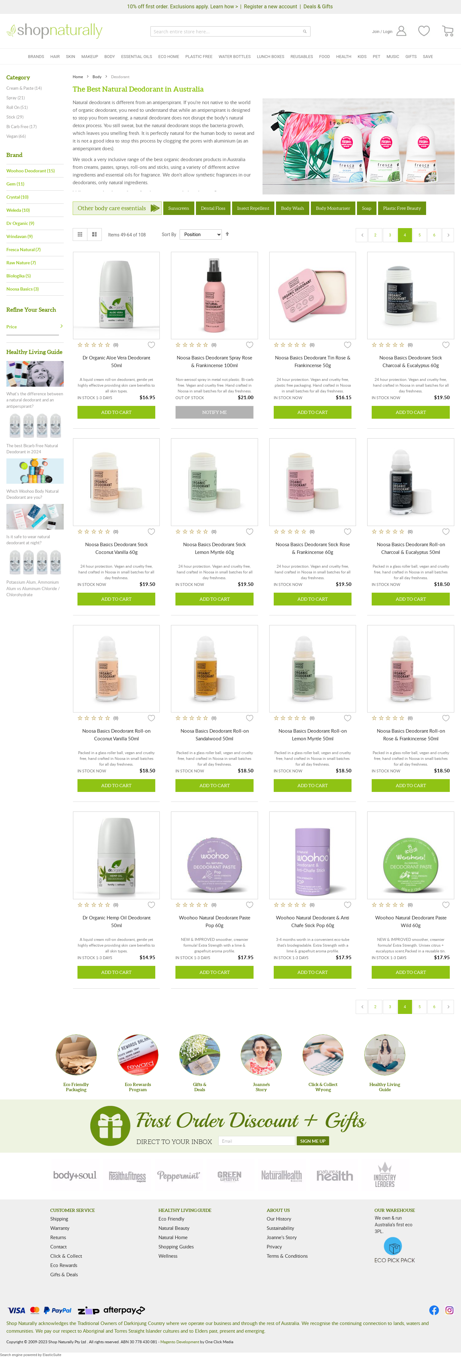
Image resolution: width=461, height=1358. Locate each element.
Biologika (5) (18, 276)
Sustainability (280, 1228)
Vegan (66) (16, 136)
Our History (279, 1218)
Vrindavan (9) (19, 236)
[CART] (448, 31)
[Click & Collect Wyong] (323, 1055)
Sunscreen (178, 208)
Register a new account (270, 7)
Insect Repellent (253, 208)
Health (343, 56)
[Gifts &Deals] (200, 1055)
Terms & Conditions (287, 1256)
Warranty (59, 1228)
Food (324, 56)
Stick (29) (14, 117)
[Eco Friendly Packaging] (76, 1055)
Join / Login (382, 31)
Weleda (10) (18, 210)
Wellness (167, 1256)
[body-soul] (76, 1175)
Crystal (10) (17, 197)
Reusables (301, 56)
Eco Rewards (63, 1265)
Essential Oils (136, 56)
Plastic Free (198, 56)
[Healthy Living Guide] (385, 1055)
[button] (151, 344)
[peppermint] (179, 1175)
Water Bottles (235, 56)
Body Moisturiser (333, 208)
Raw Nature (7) (21, 262)
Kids (362, 56)
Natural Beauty (174, 1228)
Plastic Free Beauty (402, 208)
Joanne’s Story (282, 1237)
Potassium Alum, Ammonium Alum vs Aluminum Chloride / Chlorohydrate (33, 588)
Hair (55, 56)
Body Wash (292, 208)
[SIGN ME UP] (312, 1141)
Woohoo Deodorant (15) (30, 171)
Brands (36, 56)
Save (428, 56)
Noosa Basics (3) (22, 289)
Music (393, 56)
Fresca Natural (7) (23, 249)
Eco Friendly (171, 1218)
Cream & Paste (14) (24, 88)
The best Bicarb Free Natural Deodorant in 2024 (32, 449)
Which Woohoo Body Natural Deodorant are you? (32, 494)
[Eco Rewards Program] (138, 1055)
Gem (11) (15, 184)
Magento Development (179, 1341)
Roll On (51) (17, 107)
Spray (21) (15, 98)
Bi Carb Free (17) (21, 126)
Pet (376, 56)
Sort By (169, 234)
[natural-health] (282, 1175)
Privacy (274, 1246)
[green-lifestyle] (230, 1175)
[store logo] (54, 31)
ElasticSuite (52, 1355)
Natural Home (173, 1237)
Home (78, 76)
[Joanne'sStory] (261, 1055)
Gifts (411, 56)
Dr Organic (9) (20, 223)
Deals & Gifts (318, 7)
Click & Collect (66, 1256)
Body (109, 56)
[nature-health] (334, 1175)
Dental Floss (213, 208)
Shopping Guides (176, 1246)
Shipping (59, 1218)
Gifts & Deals (64, 1274)
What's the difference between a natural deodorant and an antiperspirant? (34, 400)
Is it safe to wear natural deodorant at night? (28, 540)
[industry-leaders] (385, 1175)
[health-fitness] (127, 1175)
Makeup (89, 56)
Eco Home (168, 56)
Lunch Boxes (270, 56)
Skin (70, 56)
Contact (58, 1246)
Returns (58, 1237)
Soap (366, 208)
